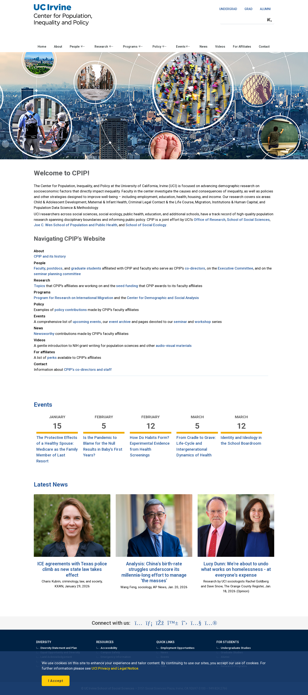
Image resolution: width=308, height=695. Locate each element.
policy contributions (71, 310)
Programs (133, 46)
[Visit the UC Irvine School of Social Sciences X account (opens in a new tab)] (184, 623)
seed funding (127, 286)
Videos (220, 46)
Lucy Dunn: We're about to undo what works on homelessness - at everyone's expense (236, 569)
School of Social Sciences (248, 219)
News (203, 46)
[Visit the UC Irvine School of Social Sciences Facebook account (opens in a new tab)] (160, 623)
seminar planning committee (57, 274)
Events (183, 46)
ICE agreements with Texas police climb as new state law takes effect (72, 569)
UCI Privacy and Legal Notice (115, 668)
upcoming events (87, 322)
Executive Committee (235, 268)
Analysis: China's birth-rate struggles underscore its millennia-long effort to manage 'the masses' (154, 572)
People (77, 46)
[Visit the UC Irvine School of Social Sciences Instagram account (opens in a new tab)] (138, 623)
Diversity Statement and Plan (56, 648)
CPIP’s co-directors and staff (88, 369)
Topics (39, 286)
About (58, 46)
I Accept (55, 681)
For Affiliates (242, 46)
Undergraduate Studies (233, 648)
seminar (180, 322)
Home (42, 46)
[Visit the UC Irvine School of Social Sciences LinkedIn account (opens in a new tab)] (149, 623)
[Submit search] (269, 19)
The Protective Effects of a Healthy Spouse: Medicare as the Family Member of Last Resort (57, 449)
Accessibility (106, 648)
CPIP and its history (50, 256)
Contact (264, 46)
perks (52, 357)
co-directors (195, 268)
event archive (120, 322)
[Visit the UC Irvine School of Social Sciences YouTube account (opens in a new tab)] (196, 623)
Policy (159, 46)
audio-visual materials (174, 345)
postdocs (54, 268)
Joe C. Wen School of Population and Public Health (75, 225)
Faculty (39, 268)
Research (104, 46)
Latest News (51, 484)
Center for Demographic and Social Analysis (163, 298)
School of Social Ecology (146, 225)
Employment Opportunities (175, 648)
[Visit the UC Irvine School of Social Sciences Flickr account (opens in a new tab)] (211, 623)
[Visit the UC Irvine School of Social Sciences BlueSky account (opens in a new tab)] (172, 623)
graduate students (86, 268)
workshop (203, 322)
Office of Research (209, 219)
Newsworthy (44, 333)
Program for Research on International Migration (73, 298)
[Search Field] (247, 19)
